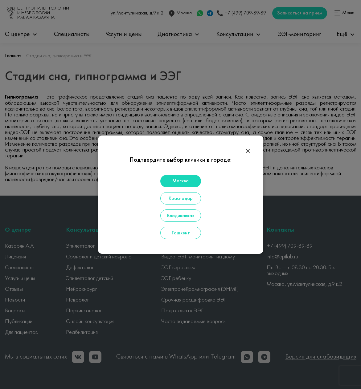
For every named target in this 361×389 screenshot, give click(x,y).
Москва (180, 181)
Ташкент (180, 233)
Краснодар (181, 198)
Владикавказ (180, 215)
